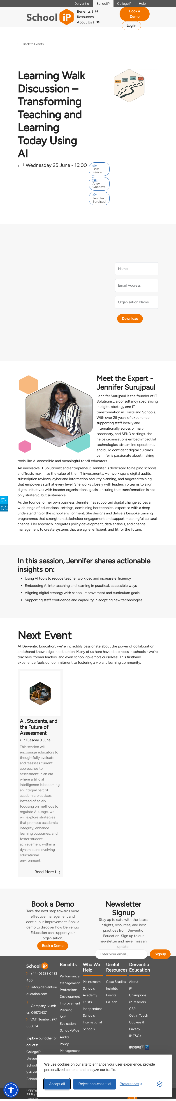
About (134, 982)
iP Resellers (137, 1002)
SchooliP (99, 4)
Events (111, 995)
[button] (11, 1089)
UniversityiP (35, 1059)
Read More (47, 871)
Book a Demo (134, 14)
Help (141, 4)
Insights (112, 988)
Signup (160, 954)
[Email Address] (121, 954)
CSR (132, 1009)
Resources (85, 17)
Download (128, 318)
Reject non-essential (94, 1084)
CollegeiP (122, 4)
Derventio (76, 4)
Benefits (87, 11)
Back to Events (31, 44)
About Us (88, 22)
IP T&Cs (135, 1036)
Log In (131, 25)
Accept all (57, 1084)
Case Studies (116, 982)
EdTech (111, 1002)
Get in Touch (138, 1015)
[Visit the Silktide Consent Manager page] (159, 1084)
